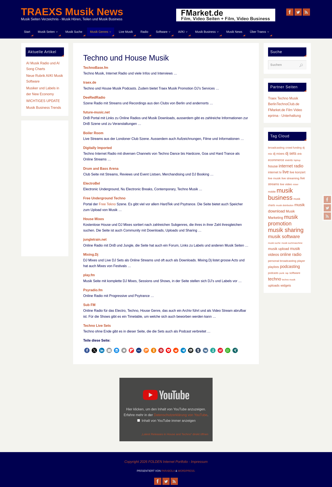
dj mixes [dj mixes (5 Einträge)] (278, 153)
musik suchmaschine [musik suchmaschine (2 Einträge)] (291, 243)
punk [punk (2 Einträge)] (281, 273)
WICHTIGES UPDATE (43, 101)
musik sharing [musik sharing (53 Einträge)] (286, 230)
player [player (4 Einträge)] (301, 260)
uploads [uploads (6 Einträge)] (273, 285)
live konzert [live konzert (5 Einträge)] (297, 172)
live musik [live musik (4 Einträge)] (274, 178)
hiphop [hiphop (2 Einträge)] (297, 160)
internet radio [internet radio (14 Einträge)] (291, 166)
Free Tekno (107, 204)
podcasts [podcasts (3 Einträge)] (273, 273)
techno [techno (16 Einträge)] (274, 278)
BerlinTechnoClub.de (283, 104)
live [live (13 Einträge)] (285, 172)
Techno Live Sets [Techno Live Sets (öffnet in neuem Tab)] (97, 325)
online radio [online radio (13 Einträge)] (291, 254)
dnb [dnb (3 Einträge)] (299, 153)
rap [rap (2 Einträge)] (286, 273)
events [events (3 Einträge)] (289, 160)
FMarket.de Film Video (285, 110)
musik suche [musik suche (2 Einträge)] (274, 243)
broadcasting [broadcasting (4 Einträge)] (276, 147)
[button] (87, 350)
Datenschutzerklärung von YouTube (180, 415)
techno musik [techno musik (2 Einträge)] (288, 279)
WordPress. (186, 470)
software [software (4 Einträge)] (294, 273)
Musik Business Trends (43, 107)
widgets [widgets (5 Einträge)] (286, 285)
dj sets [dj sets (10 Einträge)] (290, 153)
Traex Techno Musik (283, 98)
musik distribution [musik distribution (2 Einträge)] (284, 205)
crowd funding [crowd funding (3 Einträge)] (293, 147)
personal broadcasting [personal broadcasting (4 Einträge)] (282, 260)
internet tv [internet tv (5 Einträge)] (275, 172)
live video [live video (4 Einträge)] (286, 184)
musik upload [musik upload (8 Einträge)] (278, 249)
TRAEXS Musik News (72, 11)
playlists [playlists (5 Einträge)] (273, 267)
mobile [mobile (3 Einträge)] (272, 191)
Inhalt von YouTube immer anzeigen (169, 420)
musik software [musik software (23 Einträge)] (284, 236)
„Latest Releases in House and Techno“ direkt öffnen (174, 434)
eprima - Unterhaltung (284, 115)
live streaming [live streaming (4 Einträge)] (290, 178)
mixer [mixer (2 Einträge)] (295, 184)
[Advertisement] (45, 188)
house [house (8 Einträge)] (273, 166)
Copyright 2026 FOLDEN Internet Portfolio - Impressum (166, 462)
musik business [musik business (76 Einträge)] (280, 194)
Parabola (168, 470)
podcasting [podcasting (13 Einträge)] (290, 266)
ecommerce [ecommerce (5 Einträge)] (276, 160)
